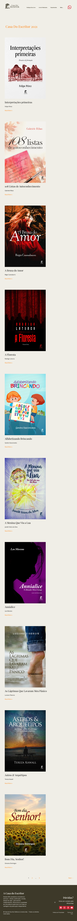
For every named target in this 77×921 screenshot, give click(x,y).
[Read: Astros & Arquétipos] (25, 741)
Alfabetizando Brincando (18, 438)
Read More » (8, 110)
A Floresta (10, 354)
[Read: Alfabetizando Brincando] (25, 404)
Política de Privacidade (58, 912)
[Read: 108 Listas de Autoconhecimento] (25, 152)
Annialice (10, 607)
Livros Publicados (43, 7)
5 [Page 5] (39, 878)
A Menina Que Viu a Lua (18, 522)
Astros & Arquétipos (16, 775)
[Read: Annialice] (25, 572)
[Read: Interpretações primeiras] (25, 68)
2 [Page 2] (32, 878)
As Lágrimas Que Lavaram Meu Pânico (26, 691)
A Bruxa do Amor (14, 270)
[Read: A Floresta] (25, 320)
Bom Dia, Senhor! (14, 859)
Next (70, 878)
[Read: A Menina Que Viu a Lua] (25, 488)
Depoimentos (54, 7)
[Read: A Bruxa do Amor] (25, 236)
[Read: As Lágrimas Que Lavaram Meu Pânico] (25, 657)
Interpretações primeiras (18, 102)
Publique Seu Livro (31, 7)
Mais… (61, 7)
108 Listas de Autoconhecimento (22, 186)
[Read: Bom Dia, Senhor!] (25, 825)
